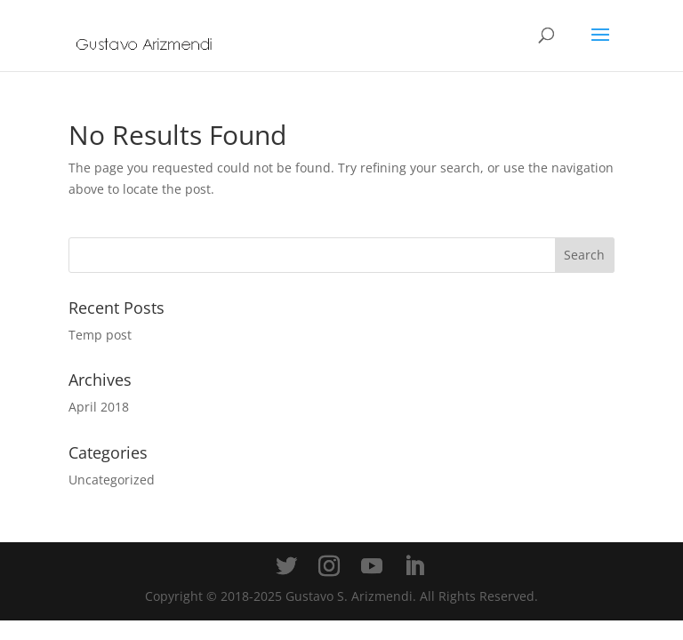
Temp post (100, 334)
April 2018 (98, 406)
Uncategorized (111, 479)
